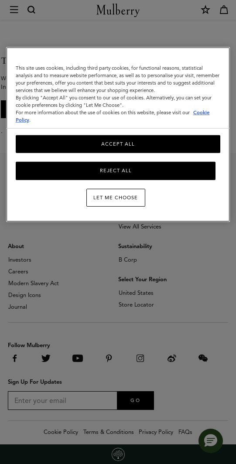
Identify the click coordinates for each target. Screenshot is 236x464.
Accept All (118, 144)
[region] (118, 134)
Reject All (116, 170)
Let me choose (115, 197)
